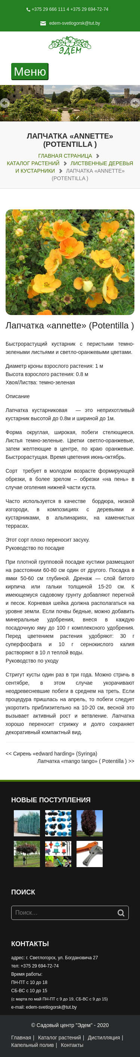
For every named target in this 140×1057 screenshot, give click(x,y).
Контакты (72, 1045)
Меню (31, 71)
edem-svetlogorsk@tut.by (74, 23)
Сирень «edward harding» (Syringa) (55, 754)
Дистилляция (104, 1038)
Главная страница (65, 156)
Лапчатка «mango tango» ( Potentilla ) (82, 761)
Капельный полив (32, 1045)
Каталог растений (33, 163)
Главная (21, 1038)
